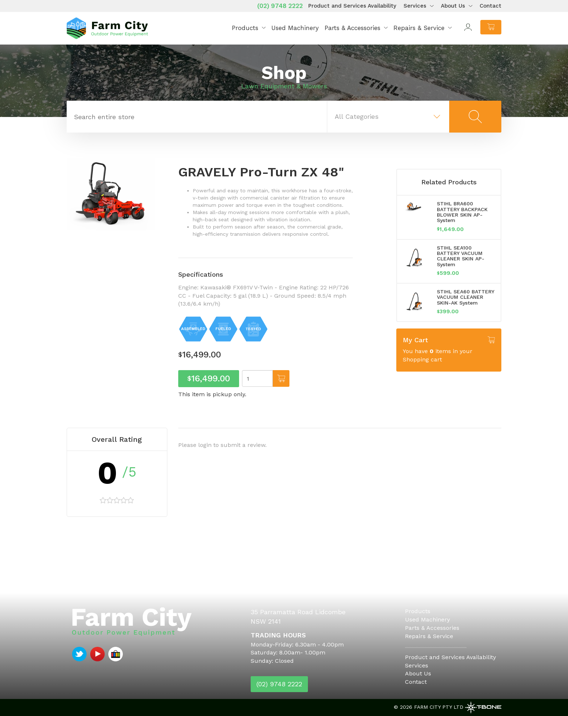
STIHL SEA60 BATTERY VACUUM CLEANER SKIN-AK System (465, 297)
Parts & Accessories (352, 28)
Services (415, 6)
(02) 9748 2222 (280, 5)
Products (245, 28)
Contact (490, 6)
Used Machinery (295, 28)
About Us (453, 6)
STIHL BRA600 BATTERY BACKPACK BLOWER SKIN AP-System (462, 212)
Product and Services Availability (352, 6)
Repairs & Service (418, 28)
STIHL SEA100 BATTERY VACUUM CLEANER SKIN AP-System (460, 256)
